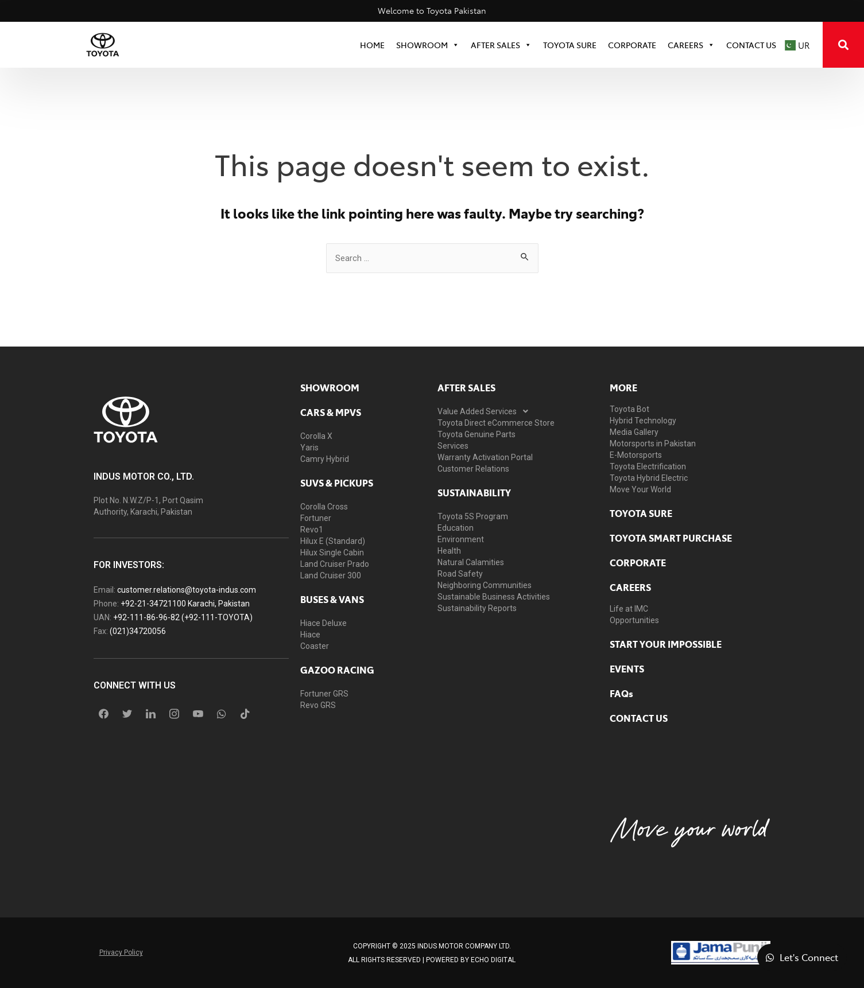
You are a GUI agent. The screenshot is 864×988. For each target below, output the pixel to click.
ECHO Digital (493, 960)
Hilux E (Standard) (332, 541)
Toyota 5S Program (472, 516)
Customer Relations (473, 468)
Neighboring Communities (484, 585)
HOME (372, 44)
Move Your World (640, 489)
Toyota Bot (629, 409)
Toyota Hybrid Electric (649, 478)
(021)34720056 (138, 631)
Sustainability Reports (477, 608)
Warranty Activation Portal (485, 457)
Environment (460, 539)
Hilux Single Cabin (332, 552)
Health (449, 550)
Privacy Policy (121, 952)
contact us (639, 717)
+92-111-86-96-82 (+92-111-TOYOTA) (183, 617)
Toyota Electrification (648, 466)
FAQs (621, 693)
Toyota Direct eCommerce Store (496, 422)
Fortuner (315, 518)
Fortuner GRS (324, 693)
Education (455, 527)
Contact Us (751, 44)
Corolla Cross (324, 506)
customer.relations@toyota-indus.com (186, 589)
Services (452, 445)
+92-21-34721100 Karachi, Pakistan (185, 603)
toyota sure (641, 513)
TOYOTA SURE (569, 44)
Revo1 (311, 529)
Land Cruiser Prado (334, 564)
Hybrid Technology (643, 420)
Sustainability (474, 492)
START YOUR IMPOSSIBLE (666, 643)
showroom (329, 387)
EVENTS (627, 668)
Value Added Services (485, 411)
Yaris (309, 447)
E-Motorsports (636, 455)
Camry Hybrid (324, 459)
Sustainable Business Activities (493, 596)
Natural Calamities (470, 562)
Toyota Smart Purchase (671, 537)
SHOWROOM (427, 44)
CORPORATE (632, 44)
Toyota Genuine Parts (476, 434)
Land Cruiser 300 (330, 575)
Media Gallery (634, 432)
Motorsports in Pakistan (653, 443)
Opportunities (634, 620)
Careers (691, 44)
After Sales (501, 44)
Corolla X (316, 436)
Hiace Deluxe (323, 623)
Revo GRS (318, 705)
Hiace (310, 634)
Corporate (638, 562)
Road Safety (460, 573)
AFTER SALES (466, 387)
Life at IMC (629, 608)
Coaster (314, 646)
